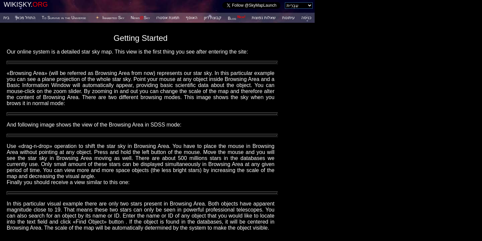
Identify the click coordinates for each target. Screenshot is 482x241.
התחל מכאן (25, 17)
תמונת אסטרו (167, 17)
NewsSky (140, 17)
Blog (237, 18)
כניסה (306, 17)
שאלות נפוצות (264, 17)
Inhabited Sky (113, 17)
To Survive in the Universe (64, 17)
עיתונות (288, 17)
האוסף (191, 17)
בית (6, 17)
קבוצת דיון (213, 17)
